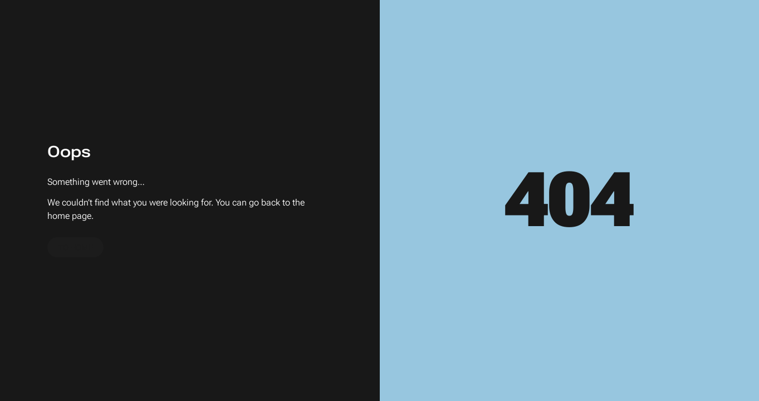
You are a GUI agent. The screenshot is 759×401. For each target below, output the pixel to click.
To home (75, 247)
